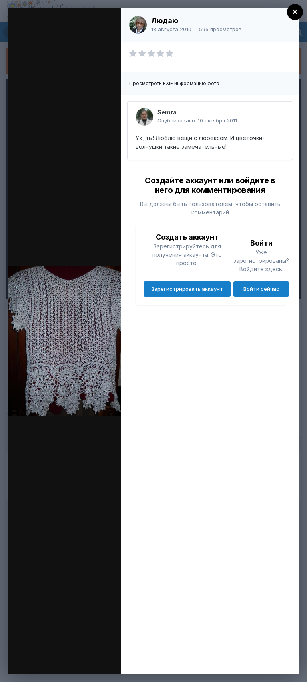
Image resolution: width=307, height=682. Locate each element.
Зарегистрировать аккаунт (187, 289)
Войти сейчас (261, 289)
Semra (167, 112)
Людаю (164, 20)
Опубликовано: (197, 120)
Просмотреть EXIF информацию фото (174, 83)
